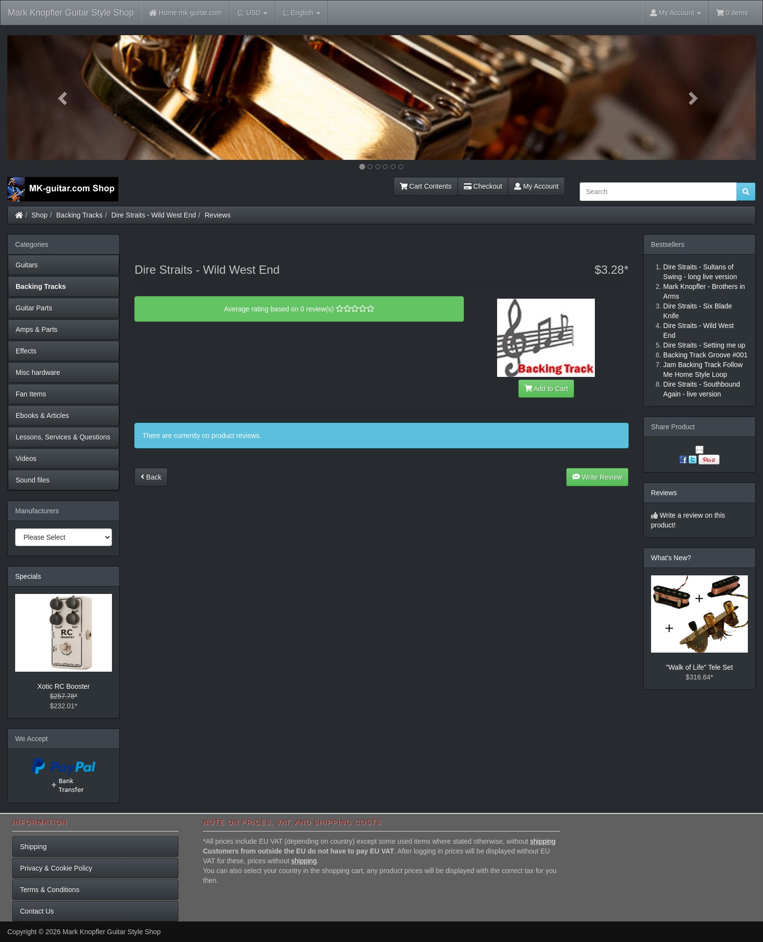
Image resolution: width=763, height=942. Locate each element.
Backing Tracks (79, 215)
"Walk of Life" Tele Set (699, 667)
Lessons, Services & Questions (63, 437)
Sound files (32, 480)
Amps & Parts (37, 329)
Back (151, 477)
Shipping (33, 847)
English (301, 13)
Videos (26, 458)
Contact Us (37, 911)
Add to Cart (546, 389)
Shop (40, 215)
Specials (28, 576)
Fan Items (31, 394)
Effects (26, 351)
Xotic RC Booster (63, 686)
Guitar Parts (34, 308)
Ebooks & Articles (42, 415)
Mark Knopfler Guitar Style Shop (71, 13)
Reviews (218, 215)
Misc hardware (38, 372)
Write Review (597, 477)
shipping (542, 841)
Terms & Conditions (49, 890)
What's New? (671, 558)
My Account (536, 186)
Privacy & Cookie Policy (56, 868)
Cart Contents (426, 186)
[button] (63, 97)
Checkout (483, 186)
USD (252, 13)
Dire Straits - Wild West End (153, 215)
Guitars (27, 265)
